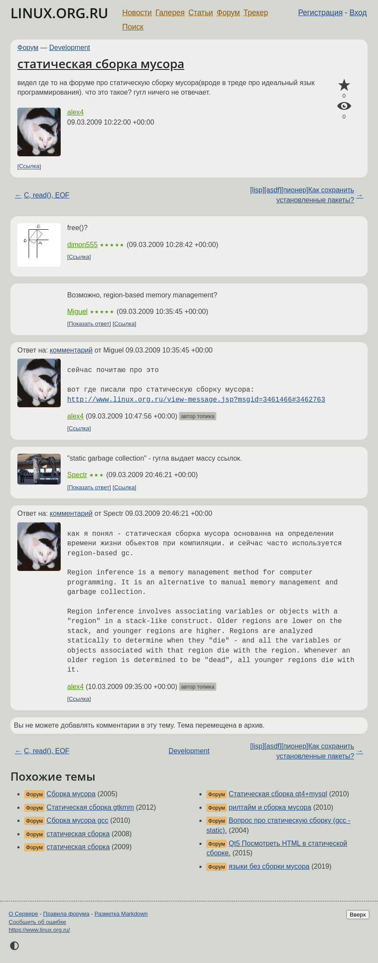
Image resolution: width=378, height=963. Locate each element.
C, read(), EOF (46, 195)
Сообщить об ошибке (37, 922)
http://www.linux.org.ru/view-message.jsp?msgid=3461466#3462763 (196, 400)
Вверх (358, 914)
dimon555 (82, 244)
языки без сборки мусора (269, 866)
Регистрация (320, 12)
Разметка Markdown (121, 913)
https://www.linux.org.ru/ (39, 930)
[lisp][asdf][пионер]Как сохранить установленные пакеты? (302, 194)
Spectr (77, 474)
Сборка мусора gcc (77, 820)
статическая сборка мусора (100, 63)
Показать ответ (89, 323)
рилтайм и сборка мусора (270, 807)
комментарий (71, 350)
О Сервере (23, 913)
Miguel (77, 311)
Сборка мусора (70, 794)
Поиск (132, 27)
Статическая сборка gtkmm (90, 807)
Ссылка (29, 166)
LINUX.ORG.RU (59, 12)
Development (69, 47)
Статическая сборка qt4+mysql (278, 794)
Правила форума (66, 913)
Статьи (200, 12)
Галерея (170, 12)
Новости (137, 12)
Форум (228, 12)
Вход (358, 12)
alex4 (75, 112)
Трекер (256, 12)
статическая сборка (78, 834)
